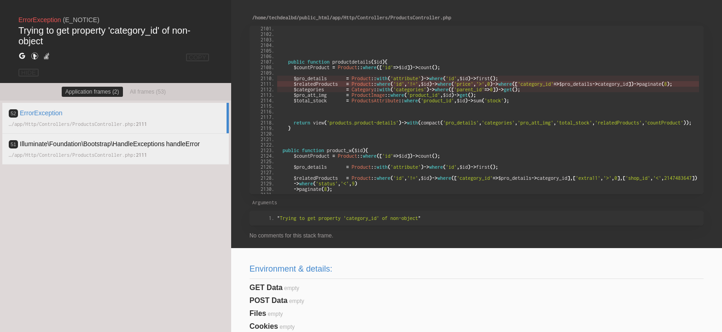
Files (258, 313)
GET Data (266, 287)
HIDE (28, 72)
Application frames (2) (92, 92)
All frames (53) (148, 92)
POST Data (269, 300)
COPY (197, 57)
